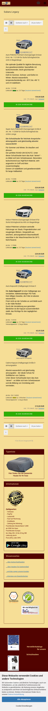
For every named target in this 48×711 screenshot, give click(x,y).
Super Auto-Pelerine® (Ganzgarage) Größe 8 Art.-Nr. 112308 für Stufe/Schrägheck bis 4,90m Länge (23, 131)
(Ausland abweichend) (33, 90)
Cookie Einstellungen (24, 706)
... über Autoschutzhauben (15, 562)
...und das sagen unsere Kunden (17, 571)
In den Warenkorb (24, 104)
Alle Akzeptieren (24, 699)
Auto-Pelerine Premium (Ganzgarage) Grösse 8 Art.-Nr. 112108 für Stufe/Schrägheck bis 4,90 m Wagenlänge (23, 57)
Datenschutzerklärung (16, 694)
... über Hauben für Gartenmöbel (17, 567)
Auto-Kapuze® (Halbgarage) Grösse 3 (21, 286)
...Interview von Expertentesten (17, 576)
